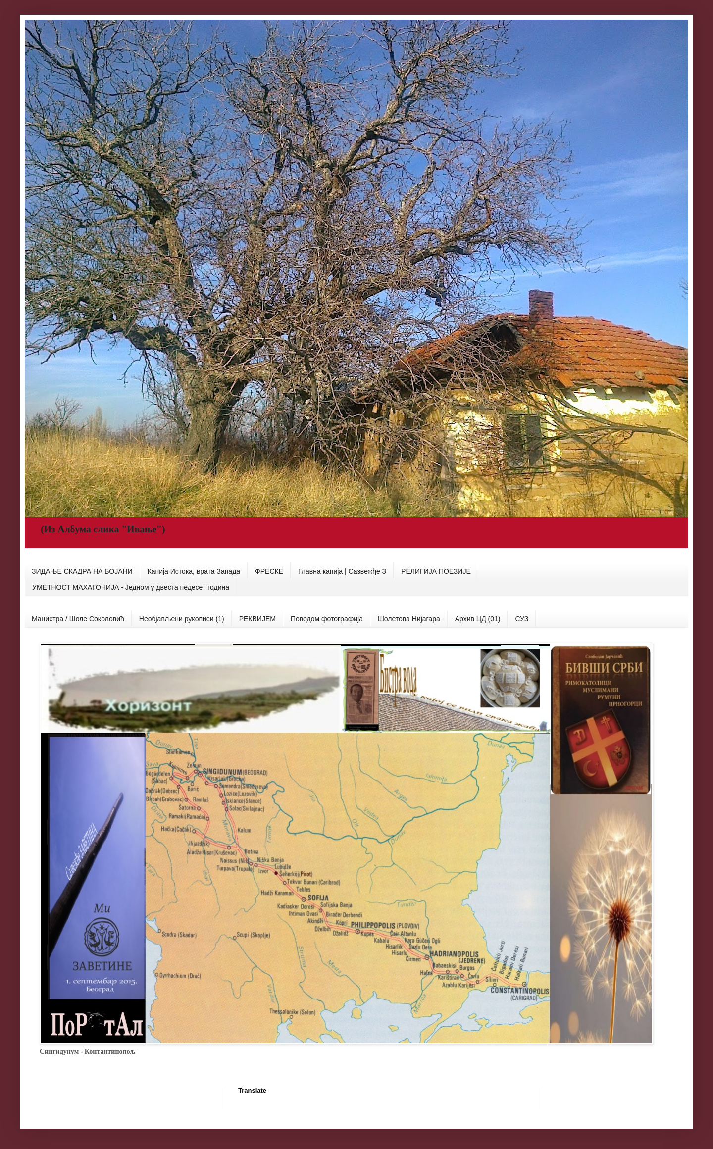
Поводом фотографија (327, 619)
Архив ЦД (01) (478, 619)
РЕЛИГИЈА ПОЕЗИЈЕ (436, 571)
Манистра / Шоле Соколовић (78, 619)
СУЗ (521, 619)
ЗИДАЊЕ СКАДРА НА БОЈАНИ (82, 571)
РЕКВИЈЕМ (257, 619)
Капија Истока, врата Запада (194, 571)
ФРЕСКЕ (269, 571)
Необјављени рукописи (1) (181, 619)
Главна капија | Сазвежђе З (342, 571)
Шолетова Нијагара (409, 619)
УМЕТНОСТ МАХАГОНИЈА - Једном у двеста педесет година (130, 587)
